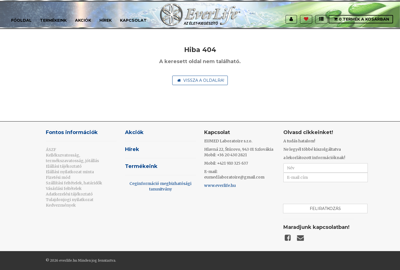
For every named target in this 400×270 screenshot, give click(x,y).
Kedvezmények (61, 205)
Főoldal (21, 20)
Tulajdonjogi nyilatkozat (69, 199)
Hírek (105, 20)
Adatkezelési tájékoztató (69, 194)
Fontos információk (72, 132)
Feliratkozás (325, 208)
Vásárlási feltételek (64, 188)
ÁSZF (51, 149)
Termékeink (53, 20)
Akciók (83, 20)
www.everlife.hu (220, 185)
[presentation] (325, 193)
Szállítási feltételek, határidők (74, 182)
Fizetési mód (58, 177)
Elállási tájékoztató (64, 166)
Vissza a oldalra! (200, 80)
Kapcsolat (133, 20)
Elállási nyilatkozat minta (70, 171)
